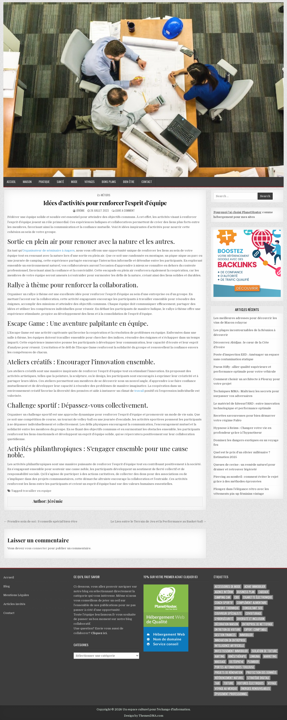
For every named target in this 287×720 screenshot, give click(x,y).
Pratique (44, 181)
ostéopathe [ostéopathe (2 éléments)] (236, 662)
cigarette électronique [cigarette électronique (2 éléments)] (257, 597)
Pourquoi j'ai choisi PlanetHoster (237, 212)
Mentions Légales (16, 595)
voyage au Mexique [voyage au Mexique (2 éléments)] (226, 688)
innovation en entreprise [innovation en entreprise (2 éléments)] (230, 640)
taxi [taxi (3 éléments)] (217, 683)
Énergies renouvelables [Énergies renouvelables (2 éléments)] (255, 688)
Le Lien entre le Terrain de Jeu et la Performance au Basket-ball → (158, 521)
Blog (6, 586)
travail (139, 390)
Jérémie (80, 210)
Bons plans (109, 181)
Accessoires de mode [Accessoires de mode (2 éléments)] (227, 586)
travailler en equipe (37, 490)
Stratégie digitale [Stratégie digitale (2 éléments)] (258, 678)
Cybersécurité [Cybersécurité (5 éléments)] (224, 619)
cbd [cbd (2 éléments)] (236, 597)
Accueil (11, 181)
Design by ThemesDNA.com (143, 715)
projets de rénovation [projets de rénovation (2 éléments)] (228, 672)
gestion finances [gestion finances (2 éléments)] (225, 635)
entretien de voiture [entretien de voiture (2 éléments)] (227, 629)
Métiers (105, 195)
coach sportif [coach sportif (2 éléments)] (224, 603)
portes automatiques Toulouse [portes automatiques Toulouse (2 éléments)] (234, 667)
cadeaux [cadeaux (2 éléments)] (263, 592)
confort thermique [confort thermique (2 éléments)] (227, 608)
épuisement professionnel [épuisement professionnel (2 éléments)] (231, 694)
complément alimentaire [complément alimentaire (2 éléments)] (252, 603)
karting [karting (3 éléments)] (219, 656)
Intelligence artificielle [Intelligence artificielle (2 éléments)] (229, 645)
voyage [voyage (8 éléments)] (272, 683)
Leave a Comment (125, 210)
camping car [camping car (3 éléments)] (222, 597)
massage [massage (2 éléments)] (220, 662)
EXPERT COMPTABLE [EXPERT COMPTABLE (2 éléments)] (255, 629)
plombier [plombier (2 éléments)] (253, 662)
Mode (74, 181)
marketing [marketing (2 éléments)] (270, 656)
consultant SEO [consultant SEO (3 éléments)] (252, 608)
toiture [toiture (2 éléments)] (228, 683)
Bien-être (128, 181)
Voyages (90, 181)
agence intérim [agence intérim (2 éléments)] (224, 592)
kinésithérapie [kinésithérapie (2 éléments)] (237, 656)
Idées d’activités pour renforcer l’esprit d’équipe (105, 203)
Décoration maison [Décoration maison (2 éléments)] (226, 624)
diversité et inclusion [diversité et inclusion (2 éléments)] (250, 619)
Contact (146, 181)
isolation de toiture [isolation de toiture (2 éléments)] (264, 651)
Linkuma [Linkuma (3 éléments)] (255, 656)
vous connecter (36, 548)
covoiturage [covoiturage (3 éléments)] (253, 613)
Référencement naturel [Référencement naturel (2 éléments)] (229, 678)
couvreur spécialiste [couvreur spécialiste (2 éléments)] (228, 613)
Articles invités (14, 604)
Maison (27, 181)
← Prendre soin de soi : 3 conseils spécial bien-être (40, 521)
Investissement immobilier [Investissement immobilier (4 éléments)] (231, 651)
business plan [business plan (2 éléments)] (245, 592)
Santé (60, 181)
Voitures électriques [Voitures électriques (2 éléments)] (250, 683)
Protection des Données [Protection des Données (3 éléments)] (261, 672)
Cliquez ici (99, 633)
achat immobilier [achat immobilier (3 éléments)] (254, 586)
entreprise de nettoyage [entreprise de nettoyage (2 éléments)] (257, 624)
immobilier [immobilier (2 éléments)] (246, 635)
